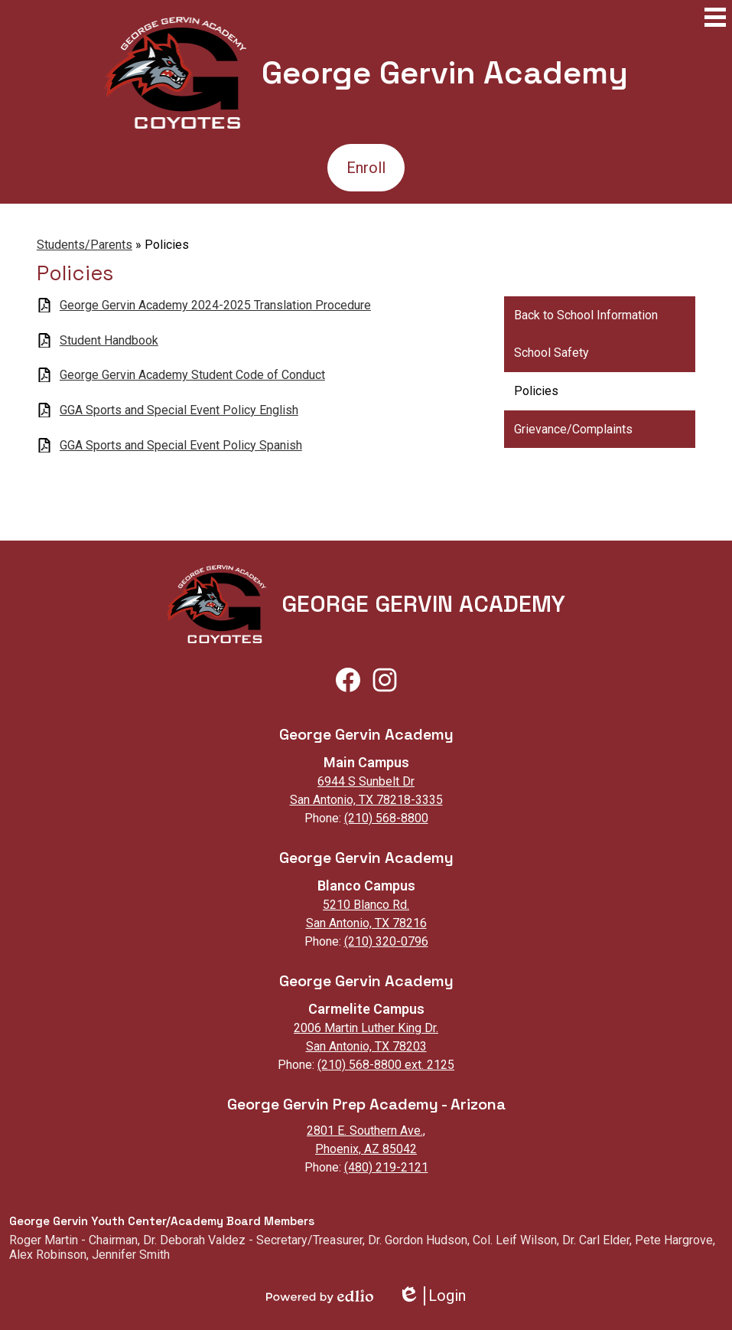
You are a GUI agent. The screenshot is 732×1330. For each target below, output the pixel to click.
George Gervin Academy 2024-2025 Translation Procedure (215, 305)
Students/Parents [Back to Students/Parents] (84, 244)
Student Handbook (109, 340)
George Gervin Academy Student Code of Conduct (192, 375)
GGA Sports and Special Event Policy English (179, 410)
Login (432, 1295)
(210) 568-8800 (386, 818)
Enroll (366, 167)
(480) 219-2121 (386, 1167)
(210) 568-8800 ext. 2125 (385, 1064)
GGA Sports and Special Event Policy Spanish (181, 445)
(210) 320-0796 (386, 941)
